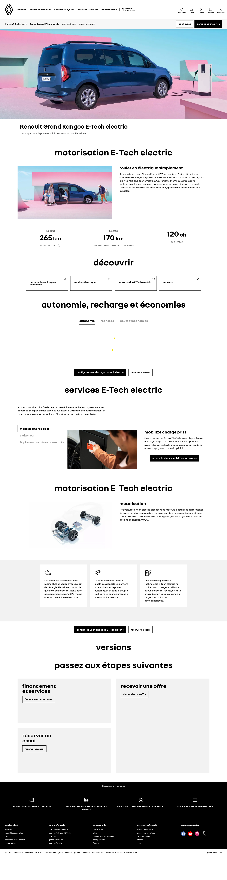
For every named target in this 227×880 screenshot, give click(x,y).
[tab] (87, 321)
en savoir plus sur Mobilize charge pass (174, 458)
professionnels (130, 11)
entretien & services (88, 9)
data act (39, 852)
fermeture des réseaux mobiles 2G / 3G (122, 852)
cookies (68, 852)
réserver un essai (140, 372)
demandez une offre (208, 23)
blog (95, 833)
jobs (139, 843)
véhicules (21, 9)
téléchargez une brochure (104, 836)
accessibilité (97, 852)
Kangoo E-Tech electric (16, 24)
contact (8, 852)
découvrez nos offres (146, 833)
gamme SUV (54, 836)
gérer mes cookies (82, 852)
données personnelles (23, 852)
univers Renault (109, 9)
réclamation (10, 843)
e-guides (8, 829)
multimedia (98, 829)
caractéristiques (87, 24)
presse (140, 839)
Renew (96, 843)
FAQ (6, 836)
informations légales (54, 852)
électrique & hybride (64, 9)
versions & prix (69, 24)
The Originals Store (145, 829)
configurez (185, 23)
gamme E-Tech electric (58, 829)
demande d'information (15, 839)
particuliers (129, 8)
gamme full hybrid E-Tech (59, 833)
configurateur (99, 839)
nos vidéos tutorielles (14, 833)
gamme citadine (56, 839)
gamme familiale (56, 843)
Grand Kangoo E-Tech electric (44, 24)
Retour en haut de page (113, 786)
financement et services (38, 699)
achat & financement (40, 9)
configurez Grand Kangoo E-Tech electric (100, 372)
